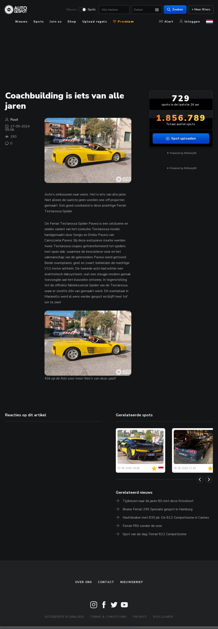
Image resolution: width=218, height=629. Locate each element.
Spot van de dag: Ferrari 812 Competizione (154, 534)
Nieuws (71, 9)
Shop (71, 22)
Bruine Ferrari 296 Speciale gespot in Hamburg (157, 509)
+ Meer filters (200, 10)
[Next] (208, 479)
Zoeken (174, 10)
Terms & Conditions (108, 617)
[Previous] (200, 479)
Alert (166, 22)
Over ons (83, 582)
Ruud (14, 119)
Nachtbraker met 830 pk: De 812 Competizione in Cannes (166, 517)
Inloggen (189, 22)
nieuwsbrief (131, 582)
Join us (56, 22)
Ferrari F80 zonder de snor (142, 525)
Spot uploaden (181, 138)
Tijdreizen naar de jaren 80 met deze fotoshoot (158, 501)
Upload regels (94, 22)
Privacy (140, 617)
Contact (106, 582)
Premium (123, 22)
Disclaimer (163, 617)
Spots (91, 9)
